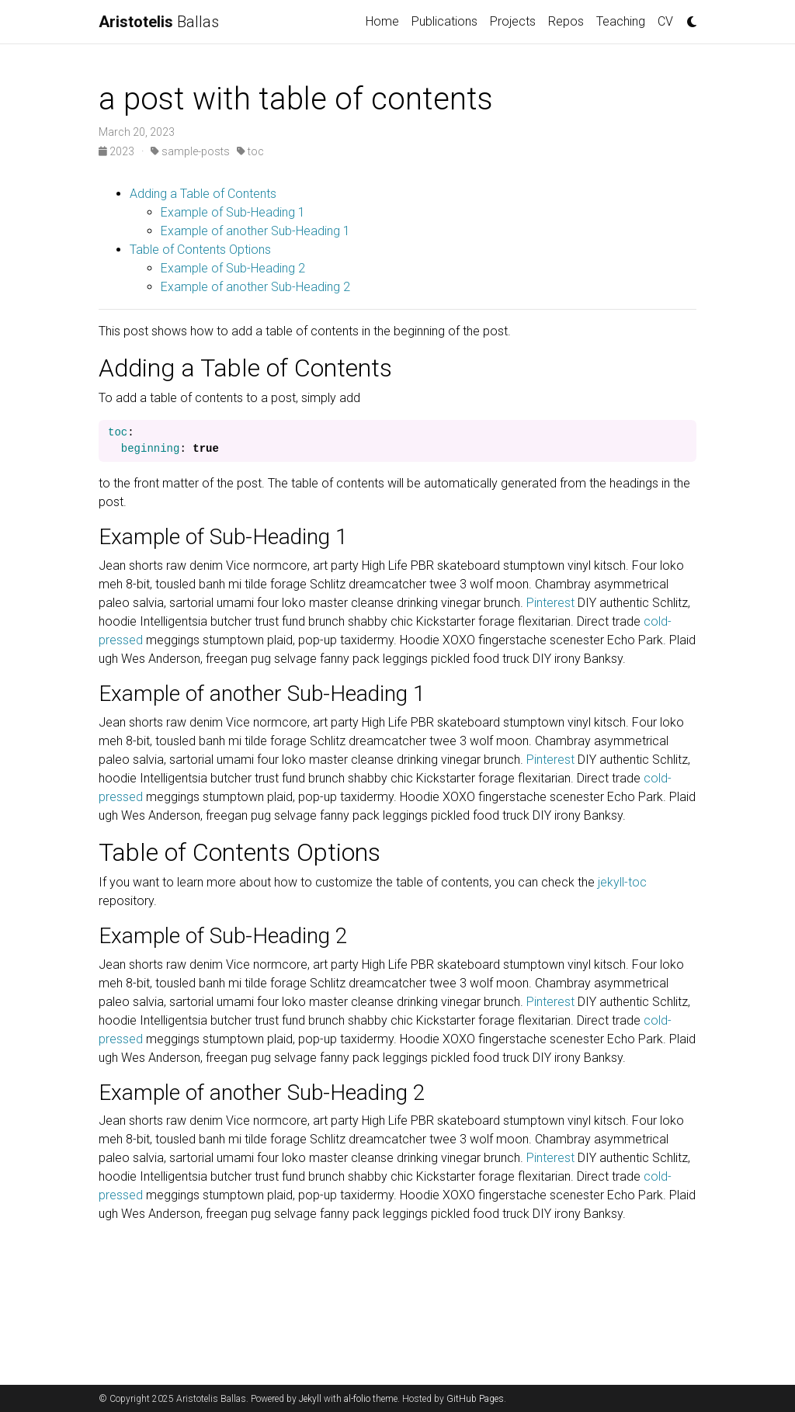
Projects (513, 21)
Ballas (159, 21)
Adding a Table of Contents (203, 193)
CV (665, 21)
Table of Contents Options (200, 249)
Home (382, 21)
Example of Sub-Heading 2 (233, 268)
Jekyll (310, 1398)
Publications (444, 21)
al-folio (357, 1398)
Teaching (620, 21)
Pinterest (550, 602)
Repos (566, 21)
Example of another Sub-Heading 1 (255, 231)
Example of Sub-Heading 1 (233, 212)
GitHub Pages (475, 1398)
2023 (118, 151)
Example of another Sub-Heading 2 (255, 286)
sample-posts (190, 151)
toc (250, 151)
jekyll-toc (622, 882)
